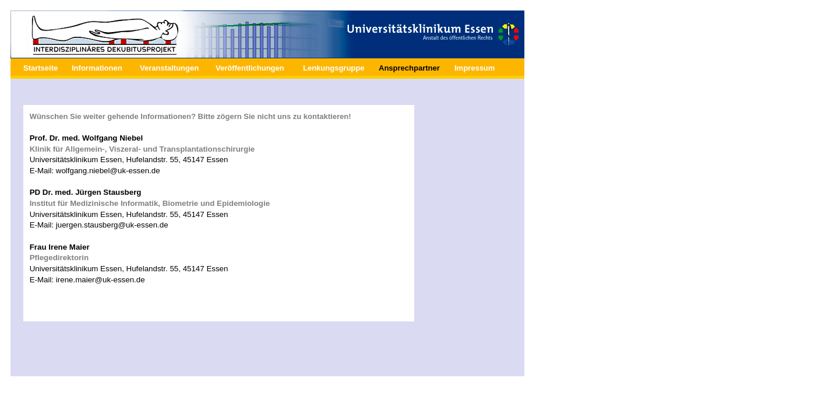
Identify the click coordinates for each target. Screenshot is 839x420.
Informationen (97, 68)
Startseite (40, 68)
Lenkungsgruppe (333, 68)
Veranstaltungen (169, 68)
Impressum (474, 68)
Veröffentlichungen (250, 68)
